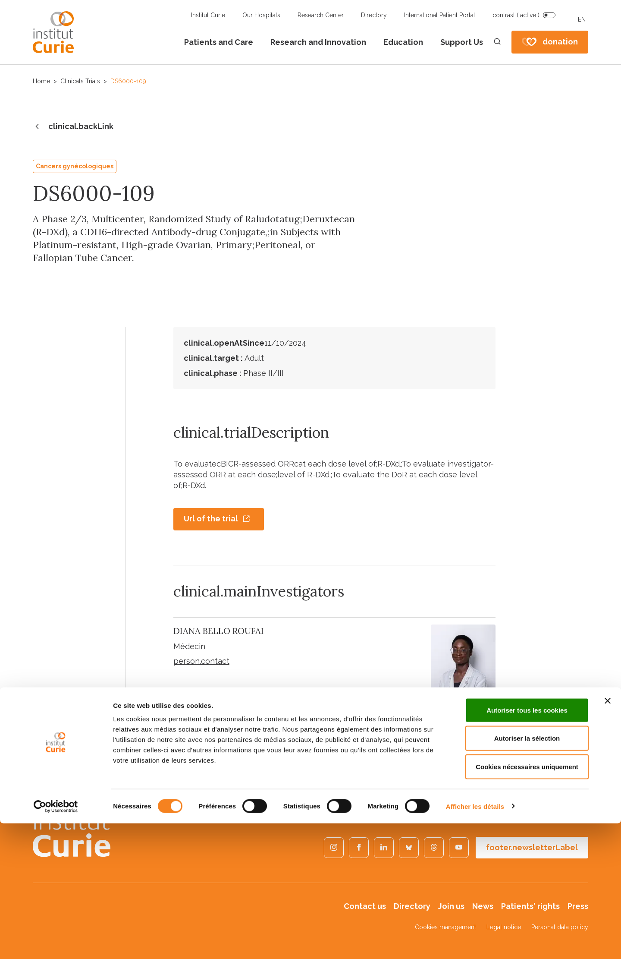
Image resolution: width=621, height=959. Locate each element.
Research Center (321, 15)
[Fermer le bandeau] (608, 836)
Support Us (461, 42)
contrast (515, 15)
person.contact (201, 661)
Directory (374, 15)
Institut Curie (208, 15)
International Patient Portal (439, 15)
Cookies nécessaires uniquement (527, 902)
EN (582, 19)
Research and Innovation (318, 42)
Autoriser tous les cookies (527, 845)
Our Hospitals (261, 15)
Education (403, 42)
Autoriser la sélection (527, 874)
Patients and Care (218, 42)
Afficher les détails (475, 942)
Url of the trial (217, 519)
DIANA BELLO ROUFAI (218, 630)
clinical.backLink (73, 127)
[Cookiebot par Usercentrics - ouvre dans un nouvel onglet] (56, 942)
